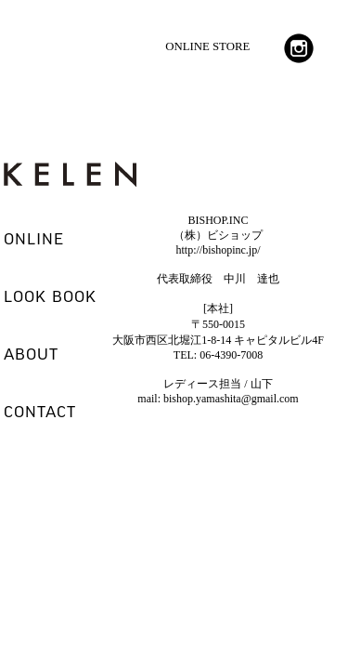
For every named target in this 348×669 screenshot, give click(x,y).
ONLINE (34, 239)
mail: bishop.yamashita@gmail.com (217, 398)
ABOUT (31, 355)
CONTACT (40, 412)
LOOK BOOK (50, 297)
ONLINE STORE (207, 46)
